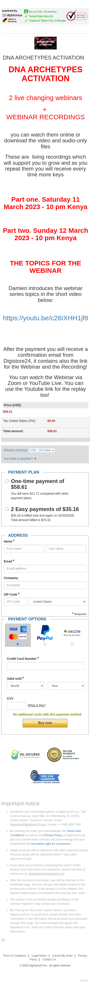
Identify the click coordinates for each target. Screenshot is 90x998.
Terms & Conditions (14, 955)
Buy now (45, 723)
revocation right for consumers (51, 843)
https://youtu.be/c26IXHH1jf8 (45, 318)
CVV (10, 698)
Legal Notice (39, 955)
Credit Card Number (23, 658)
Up (3, 939)
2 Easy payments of (45, 509)
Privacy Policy (53, 835)
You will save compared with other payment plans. (40, 496)
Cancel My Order (62, 955)
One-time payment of (37, 484)
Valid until (15, 678)
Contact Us (49, 959)
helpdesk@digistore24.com (28, 824)
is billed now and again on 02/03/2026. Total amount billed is (43, 518)
